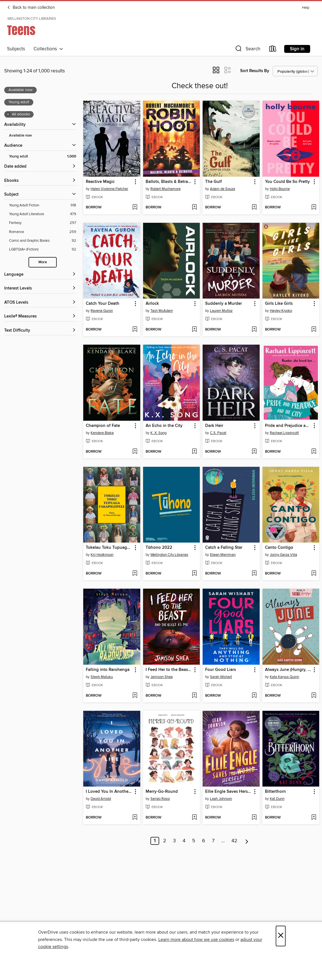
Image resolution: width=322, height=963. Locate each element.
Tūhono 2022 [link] (159, 547)
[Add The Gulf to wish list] (254, 207)
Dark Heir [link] (214, 425)
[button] (247, 49)
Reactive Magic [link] (100, 181)
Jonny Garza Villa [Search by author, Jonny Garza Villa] (283, 554)
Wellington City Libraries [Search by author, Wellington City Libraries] (169, 554)
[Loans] (272, 49)
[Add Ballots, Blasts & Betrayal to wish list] (194, 207)
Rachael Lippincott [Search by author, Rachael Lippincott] (284, 433)
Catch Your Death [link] (102, 303)
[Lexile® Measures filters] (40, 316)
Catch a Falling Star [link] (223, 547)
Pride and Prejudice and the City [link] (288, 425)
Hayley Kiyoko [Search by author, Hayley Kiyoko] (281, 310)
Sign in (297, 49)
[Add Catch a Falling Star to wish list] (254, 573)
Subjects (16, 49)
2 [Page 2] (164, 841)
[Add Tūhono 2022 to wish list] (194, 573)
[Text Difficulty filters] (40, 331)
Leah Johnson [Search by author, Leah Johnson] (221, 798)
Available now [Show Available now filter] (20, 135)
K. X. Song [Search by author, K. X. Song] (158, 433)
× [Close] (280, 936)
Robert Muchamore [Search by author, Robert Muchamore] (165, 189)
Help (305, 8)
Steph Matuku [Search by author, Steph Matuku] (102, 677)
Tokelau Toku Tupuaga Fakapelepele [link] (109, 547)
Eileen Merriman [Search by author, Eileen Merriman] (223, 554)
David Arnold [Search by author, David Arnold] (101, 798)
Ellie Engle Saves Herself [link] (228, 791)
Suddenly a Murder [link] (223, 303)
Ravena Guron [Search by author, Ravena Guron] (102, 310)
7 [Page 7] (213, 841)
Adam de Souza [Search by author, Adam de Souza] (222, 189)
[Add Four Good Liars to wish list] (254, 695)
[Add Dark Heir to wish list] (254, 451)
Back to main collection (31, 7)
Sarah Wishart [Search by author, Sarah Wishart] (221, 677)
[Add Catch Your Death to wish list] (134, 329)
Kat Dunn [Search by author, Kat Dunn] (277, 798)
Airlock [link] (152, 303)
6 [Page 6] (203, 841)
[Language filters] (40, 275)
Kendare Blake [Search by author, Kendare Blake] (102, 433)
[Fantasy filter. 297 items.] (42, 223)
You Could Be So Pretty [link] (287, 181)
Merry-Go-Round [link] (162, 791)
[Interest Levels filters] (40, 289)
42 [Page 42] (234, 841)
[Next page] (246, 840)
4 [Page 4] (184, 841)
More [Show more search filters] (42, 262)
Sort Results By (254, 71)
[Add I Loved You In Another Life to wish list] (134, 817)
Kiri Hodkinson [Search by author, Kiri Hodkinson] (102, 554)
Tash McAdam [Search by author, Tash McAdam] (161, 310)
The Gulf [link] (213, 181)
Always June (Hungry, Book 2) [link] (288, 669)
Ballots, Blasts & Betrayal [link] (169, 181)
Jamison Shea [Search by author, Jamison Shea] (161, 677)
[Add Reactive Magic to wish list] (134, 207)
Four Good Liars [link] (220, 669)
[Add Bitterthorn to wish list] (313, 817)
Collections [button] (48, 49)
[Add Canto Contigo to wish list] (313, 573)
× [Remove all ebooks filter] (8, 114)
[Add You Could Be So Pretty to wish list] (313, 207)
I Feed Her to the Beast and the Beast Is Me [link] (169, 669)
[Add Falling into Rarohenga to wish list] (134, 695)
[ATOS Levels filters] (40, 303)
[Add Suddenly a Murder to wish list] (254, 329)
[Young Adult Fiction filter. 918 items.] (42, 205)
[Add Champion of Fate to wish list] (134, 451)
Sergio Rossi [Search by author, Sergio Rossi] (160, 798)
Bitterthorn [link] (275, 791)
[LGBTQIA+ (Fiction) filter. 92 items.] (42, 249)
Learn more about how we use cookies (196, 939)
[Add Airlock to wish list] (194, 329)
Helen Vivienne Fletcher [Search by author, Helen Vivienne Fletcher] (109, 189)
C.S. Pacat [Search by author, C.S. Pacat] (218, 433)
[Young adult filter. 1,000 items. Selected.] (42, 156)
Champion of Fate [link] (103, 425)
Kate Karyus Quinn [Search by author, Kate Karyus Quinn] (284, 677)
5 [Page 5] (193, 841)
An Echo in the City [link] (164, 425)
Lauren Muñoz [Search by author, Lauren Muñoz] (221, 310)
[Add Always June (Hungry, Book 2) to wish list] (313, 695)
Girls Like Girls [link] (279, 303)
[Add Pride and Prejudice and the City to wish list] (313, 451)
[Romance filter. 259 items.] (42, 232)
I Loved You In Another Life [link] (109, 791)
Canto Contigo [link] (279, 547)
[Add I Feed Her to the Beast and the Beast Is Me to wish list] (194, 695)
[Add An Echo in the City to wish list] (194, 451)
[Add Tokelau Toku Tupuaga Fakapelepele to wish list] (134, 573)
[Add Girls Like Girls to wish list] (313, 329)
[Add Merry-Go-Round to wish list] (194, 817)
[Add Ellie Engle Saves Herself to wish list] (254, 817)
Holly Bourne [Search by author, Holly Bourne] (280, 189)
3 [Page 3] (174, 841)
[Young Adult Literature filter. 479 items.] (42, 214)
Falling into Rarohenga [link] (108, 669)
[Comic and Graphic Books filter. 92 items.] (42, 241)
